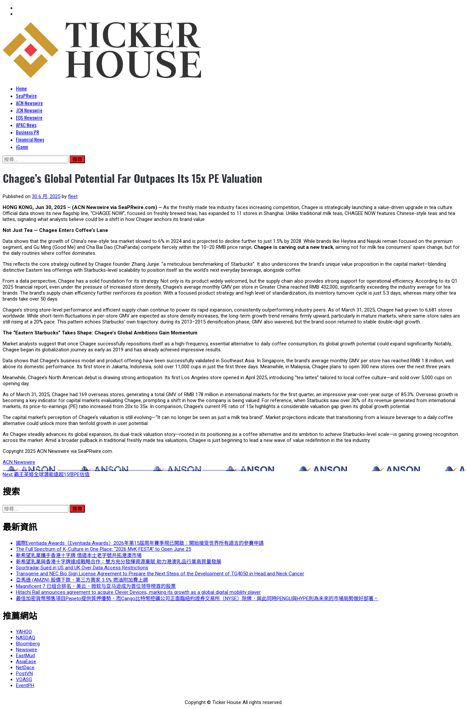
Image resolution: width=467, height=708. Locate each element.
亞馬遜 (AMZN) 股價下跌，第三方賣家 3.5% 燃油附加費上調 (82, 580)
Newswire (26, 650)
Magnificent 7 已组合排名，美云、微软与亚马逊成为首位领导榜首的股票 (96, 586)
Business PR (27, 132)
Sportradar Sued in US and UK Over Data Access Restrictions (82, 568)
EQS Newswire (29, 117)
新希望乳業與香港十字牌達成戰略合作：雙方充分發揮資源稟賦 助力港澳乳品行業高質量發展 (118, 562)
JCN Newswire (29, 110)
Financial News (30, 139)
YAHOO (24, 632)
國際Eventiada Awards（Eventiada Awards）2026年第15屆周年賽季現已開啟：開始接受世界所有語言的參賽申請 (140, 543)
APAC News (26, 124)
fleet (73, 196)
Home (21, 88)
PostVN (24, 673)
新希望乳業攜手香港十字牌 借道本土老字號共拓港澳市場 (79, 555)
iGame (22, 146)
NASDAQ (25, 638)
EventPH (25, 685)
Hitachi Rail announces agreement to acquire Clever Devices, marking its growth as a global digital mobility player (138, 592)
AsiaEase (26, 662)
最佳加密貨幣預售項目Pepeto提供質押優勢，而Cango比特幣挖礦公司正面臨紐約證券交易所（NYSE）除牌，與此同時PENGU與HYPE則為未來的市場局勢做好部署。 (197, 599)
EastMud (25, 656)
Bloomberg (28, 644)
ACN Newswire (29, 102)
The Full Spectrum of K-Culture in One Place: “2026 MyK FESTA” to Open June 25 (103, 549)
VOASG (24, 679)
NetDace (25, 668)
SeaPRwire (26, 95)
